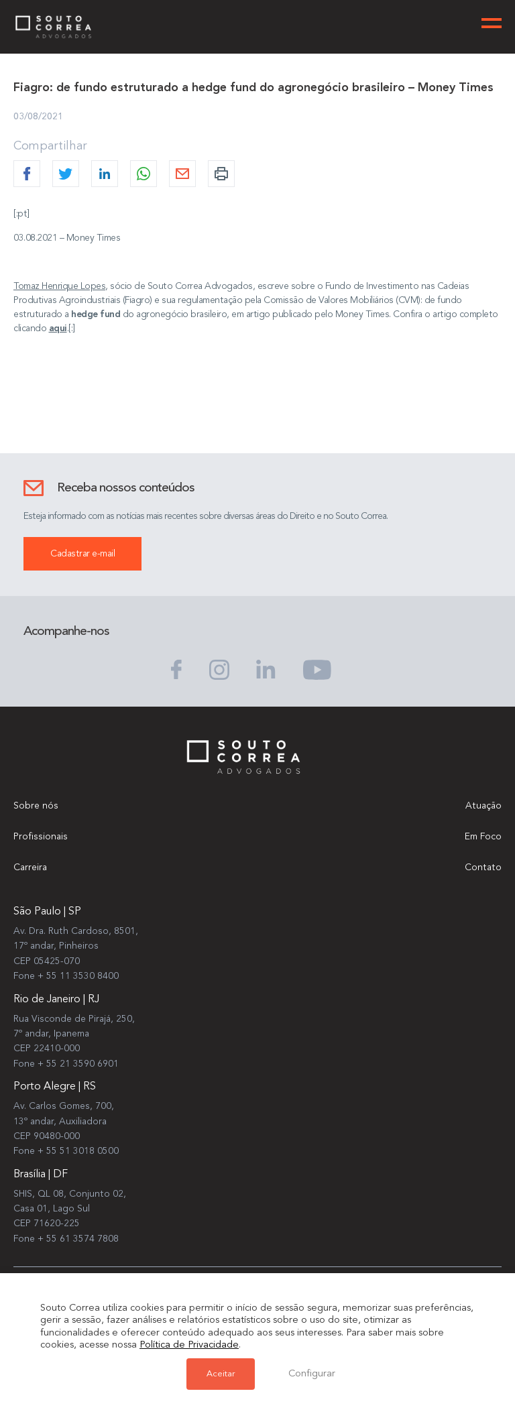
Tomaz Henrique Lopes (59, 286)
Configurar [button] (311, 1374)
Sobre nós (35, 806)
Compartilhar (50, 146)
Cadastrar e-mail (82, 553)
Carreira (30, 867)
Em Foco (483, 836)
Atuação (483, 806)
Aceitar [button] (221, 1374)
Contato (483, 867)
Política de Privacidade (189, 1345)
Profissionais (40, 836)
